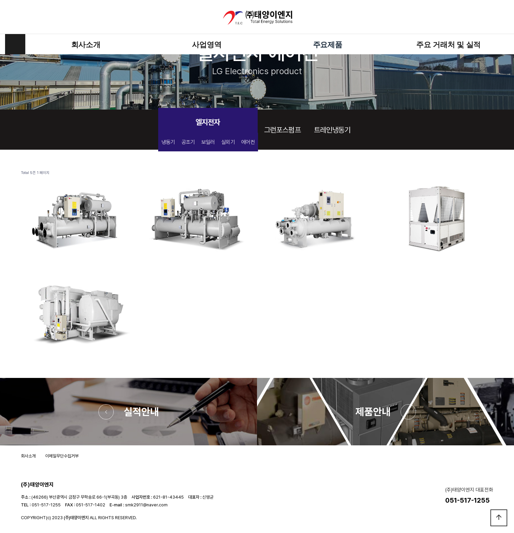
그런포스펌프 (282, 129)
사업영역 (206, 44)
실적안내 (141, 412)
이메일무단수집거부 (62, 455)
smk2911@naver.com (146, 504)
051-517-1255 (46, 504)
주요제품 (327, 44)
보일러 (208, 142)
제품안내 (373, 412)
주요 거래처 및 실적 (448, 44)
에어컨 (248, 142)
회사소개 (86, 44)
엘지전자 (208, 122)
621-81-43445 (168, 497)
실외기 (228, 142)
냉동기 (168, 142)
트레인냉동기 (332, 129)
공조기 (188, 142)
